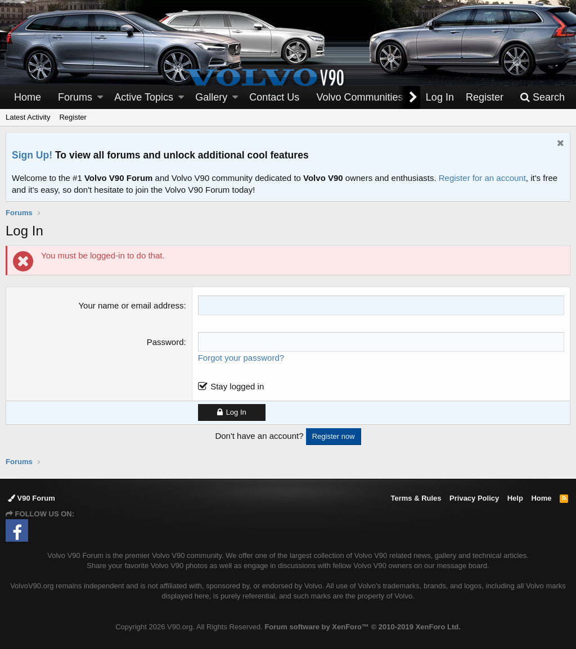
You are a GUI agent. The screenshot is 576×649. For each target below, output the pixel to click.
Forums (75, 97)
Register (72, 117)
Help (515, 498)
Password (165, 342)
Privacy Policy (474, 498)
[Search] (542, 97)
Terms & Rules (415, 498)
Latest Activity (28, 117)
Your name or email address (130, 305)
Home (27, 97)
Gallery (211, 97)
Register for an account (482, 178)
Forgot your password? (241, 357)
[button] (100, 97)
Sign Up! (32, 155)
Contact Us (274, 97)
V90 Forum (31, 498)
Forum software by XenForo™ (362, 627)
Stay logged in (237, 386)
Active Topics (143, 97)
